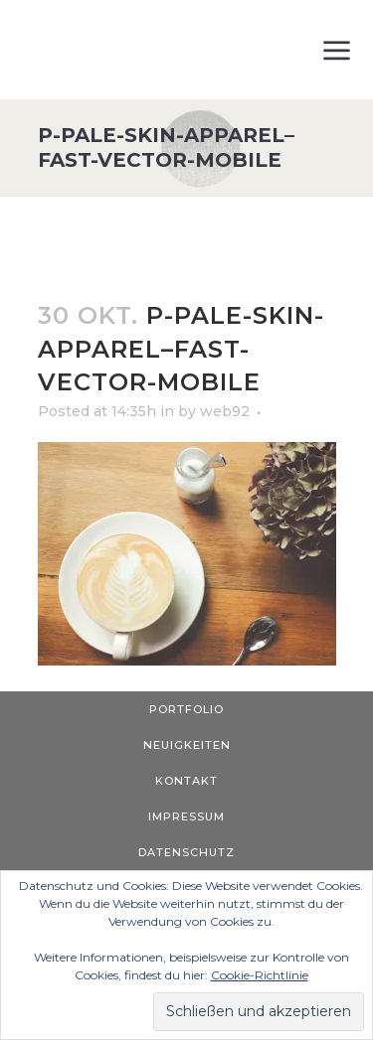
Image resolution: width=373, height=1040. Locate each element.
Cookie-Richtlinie (259, 974)
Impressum (186, 816)
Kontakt (186, 781)
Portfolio (186, 709)
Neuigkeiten (187, 745)
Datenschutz (186, 852)
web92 (225, 411)
